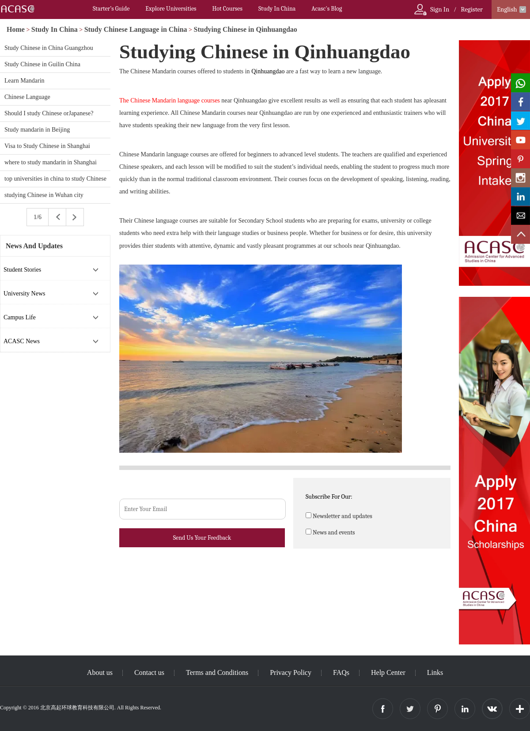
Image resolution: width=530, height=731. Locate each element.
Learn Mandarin (24, 80)
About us (100, 672)
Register (472, 9)
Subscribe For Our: (329, 496)
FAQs (341, 672)
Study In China (276, 8)
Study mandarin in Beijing (37, 129)
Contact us (149, 672)
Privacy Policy (290, 672)
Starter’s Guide (111, 8)
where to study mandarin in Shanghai (50, 162)
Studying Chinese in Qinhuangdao (245, 29)
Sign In (439, 9)
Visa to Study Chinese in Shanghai (47, 146)
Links (435, 672)
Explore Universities (170, 8)
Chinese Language (27, 97)
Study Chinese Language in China (135, 29)
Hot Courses (227, 8)
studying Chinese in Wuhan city (43, 195)
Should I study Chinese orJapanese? (48, 113)
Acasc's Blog (326, 8)
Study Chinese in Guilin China (42, 64)
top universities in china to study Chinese (55, 178)
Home (16, 29)
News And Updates (34, 246)
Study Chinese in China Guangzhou (48, 48)
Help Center (388, 672)
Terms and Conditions (217, 672)
